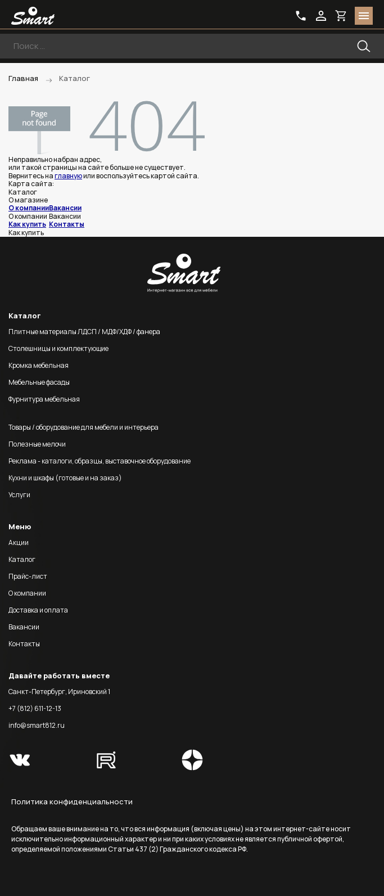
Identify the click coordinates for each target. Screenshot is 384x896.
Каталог (21, 559)
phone (301, 16)
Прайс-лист (27, 576)
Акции (18, 542)
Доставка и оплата (38, 610)
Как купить (27, 224)
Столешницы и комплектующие (58, 348)
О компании (28, 208)
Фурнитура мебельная (44, 399)
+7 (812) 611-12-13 (34, 708)
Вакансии (65, 208)
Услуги (19, 494)
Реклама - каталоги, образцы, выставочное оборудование (99, 461)
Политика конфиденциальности (72, 801)
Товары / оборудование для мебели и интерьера (83, 427)
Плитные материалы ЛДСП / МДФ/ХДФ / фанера (84, 331)
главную (68, 176)
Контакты (66, 224)
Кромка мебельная (38, 365)
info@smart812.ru (36, 725)
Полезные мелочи (37, 444)
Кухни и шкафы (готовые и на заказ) (65, 478)
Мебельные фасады (39, 382)
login (321, 16)
